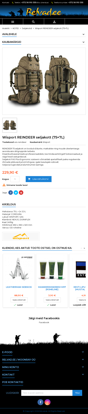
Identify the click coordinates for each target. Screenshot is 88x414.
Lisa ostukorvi (38, 179)
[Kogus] (14, 179)
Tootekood (8, 142)
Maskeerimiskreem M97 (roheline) (52, 288)
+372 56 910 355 (28, 2)
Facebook (44, 322)
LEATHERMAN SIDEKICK (19, 287)
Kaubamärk (36, 142)
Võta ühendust (42, 2)
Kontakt (5, 2)
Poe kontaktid (12, 382)
